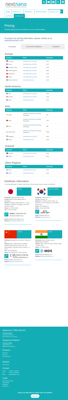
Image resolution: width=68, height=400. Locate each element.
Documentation (6, 356)
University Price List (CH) (30, 73)
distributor (32, 113)
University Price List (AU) (30, 153)
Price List (5, 354)
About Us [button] (54, 12)
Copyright (5, 384)
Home (8, 12)
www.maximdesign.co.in (46, 256)
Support (9, 16)
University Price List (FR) (30, 64)
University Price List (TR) (30, 77)
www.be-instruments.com (16, 261)
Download (19, 16)
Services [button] (29, 12)
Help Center (5, 364)
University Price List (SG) (30, 136)
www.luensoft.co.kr (45, 217)
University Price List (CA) (30, 96)
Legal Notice (5, 382)
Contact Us (5, 386)
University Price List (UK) (30, 70)
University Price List (28, 80)
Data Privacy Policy (7, 381)
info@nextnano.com (14, 374)
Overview (5, 353)
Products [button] (17, 12)
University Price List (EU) (30, 67)
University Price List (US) (30, 93)
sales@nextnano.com (13, 40)
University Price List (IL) (29, 170)
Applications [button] (42, 12)
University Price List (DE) (30, 61)
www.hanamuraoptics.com (16, 221)
